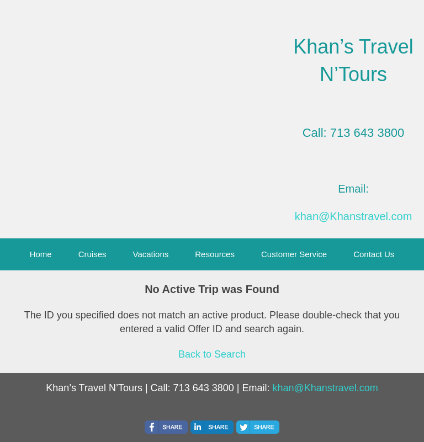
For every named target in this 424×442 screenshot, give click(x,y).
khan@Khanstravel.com (353, 216)
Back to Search (212, 354)
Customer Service (294, 254)
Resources (215, 254)
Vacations (151, 254)
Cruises (92, 254)
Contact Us (373, 254)
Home (41, 254)
